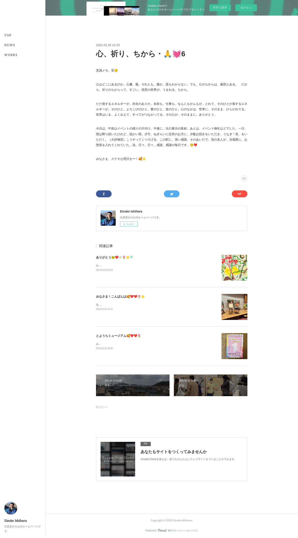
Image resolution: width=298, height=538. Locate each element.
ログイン (246, 7)
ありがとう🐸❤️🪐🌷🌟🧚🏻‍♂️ (114, 257)
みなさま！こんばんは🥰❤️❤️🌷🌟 (120, 296)
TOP (7, 35)
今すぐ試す (220, 7)
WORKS (11, 55)
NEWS (9, 45)
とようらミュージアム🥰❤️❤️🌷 (118, 335)
